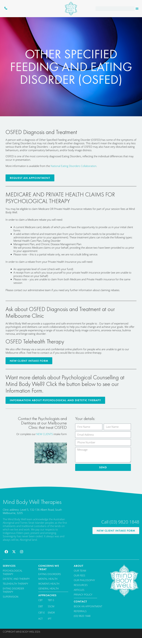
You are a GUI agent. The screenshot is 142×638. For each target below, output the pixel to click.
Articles (79, 589)
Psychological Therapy (12, 572)
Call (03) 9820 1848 (120, 521)
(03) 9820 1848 (82, 615)
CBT (40, 599)
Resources (81, 584)
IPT (49, 618)
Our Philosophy (84, 580)
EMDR (51, 612)
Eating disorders (49, 573)
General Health (48, 588)
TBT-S (51, 599)
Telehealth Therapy (15, 583)
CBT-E (41, 612)
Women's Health (48, 583)
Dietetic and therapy (16, 578)
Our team (80, 570)
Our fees (79, 575)
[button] (137, 8)
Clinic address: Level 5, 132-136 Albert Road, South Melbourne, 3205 (32, 511)
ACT (40, 618)
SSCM (51, 606)
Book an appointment (88, 606)
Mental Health (47, 578)
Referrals (80, 610)
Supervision (10, 596)
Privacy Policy (83, 594)
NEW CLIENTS (44, 434)
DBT (40, 606)
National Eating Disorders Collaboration (73, 166)
